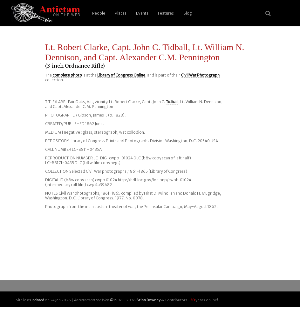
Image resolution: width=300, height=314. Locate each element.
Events (142, 13)
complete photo (67, 75)
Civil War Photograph (200, 75)
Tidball (172, 101)
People (98, 13)
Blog (187, 13)
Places (120, 13)
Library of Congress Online (121, 75)
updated (37, 300)
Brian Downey (148, 300)
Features (166, 13)
